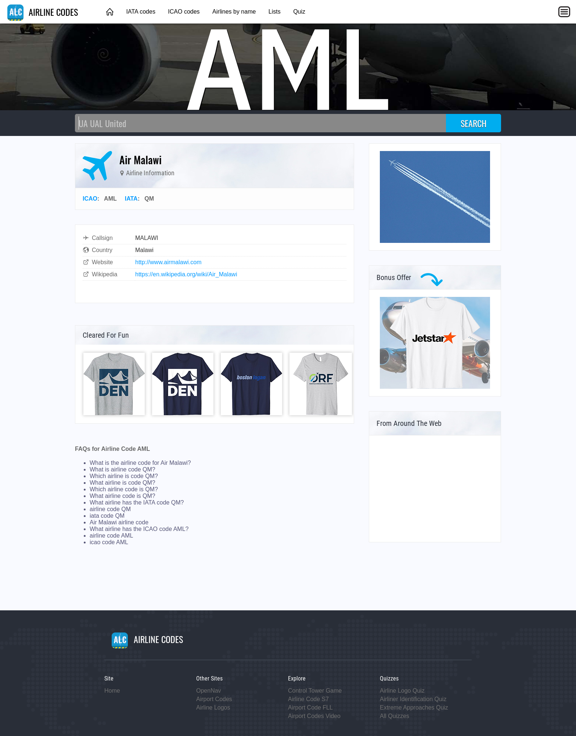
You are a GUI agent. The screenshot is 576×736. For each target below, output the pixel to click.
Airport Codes (214, 699)
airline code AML (111, 535)
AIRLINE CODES (42, 11)
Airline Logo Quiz (402, 690)
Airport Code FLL (310, 707)
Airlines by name (234, 11)
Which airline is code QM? (124, 476)
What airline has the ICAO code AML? (139, 529)
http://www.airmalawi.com (168, 262)
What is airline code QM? (122, 469)
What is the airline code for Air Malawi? (140, 463)
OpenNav (208, 690)
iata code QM (107, 516)
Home (112, 690)
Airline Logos (213, 707)
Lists (275, 11)
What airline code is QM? (122, 496)
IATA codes (140, 11)
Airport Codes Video (314, 716)
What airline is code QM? (122, 483)
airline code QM (110, 509)
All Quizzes (394, 716)
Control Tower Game (315, 690)
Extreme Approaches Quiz (414, 707)
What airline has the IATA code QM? (137, 502)
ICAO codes (183, 11)
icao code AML (109, 542)
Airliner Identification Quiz (413, 699)
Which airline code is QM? (124, 489)
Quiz (299, 11)
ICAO (90, 198)
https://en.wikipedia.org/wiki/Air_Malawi (186, 274)
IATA (131, 198)
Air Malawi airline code (119, 522)
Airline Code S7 (308, 699)
